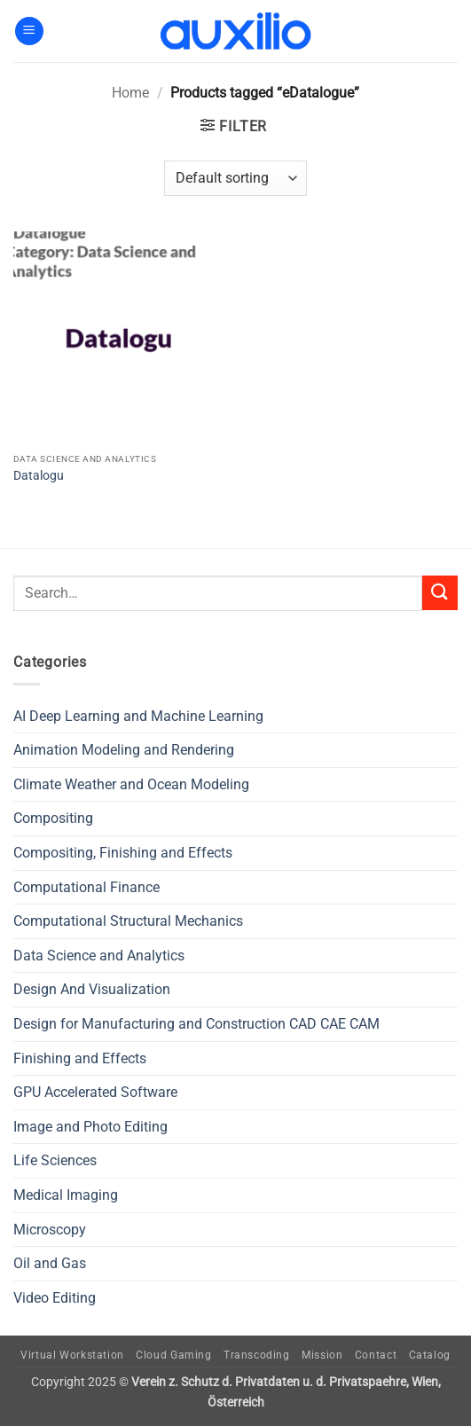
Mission (322, 1355)
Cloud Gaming (173, 1355)
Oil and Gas (49, 1263)
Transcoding (257, 1355)
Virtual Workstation (72, 1355)
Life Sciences (55, 1160)
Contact (375, 1355)
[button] (29, 31)
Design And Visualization (91, 989)
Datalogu (38, 475)
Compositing (53, 818)
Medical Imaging (65, 1195)
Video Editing (54, 1297)
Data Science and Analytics (98, 955)
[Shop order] (235, 178)
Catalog (430, 1355)
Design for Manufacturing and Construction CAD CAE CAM (196, 1023)
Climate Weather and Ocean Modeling (131, 784)
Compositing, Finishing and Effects (122, 852)
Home (130, 92)
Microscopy (49, 1229)
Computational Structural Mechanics (128, 921)
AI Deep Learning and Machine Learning (138, 716)
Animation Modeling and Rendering (123, 749)
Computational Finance (86, 887)
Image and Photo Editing (90, 1126)
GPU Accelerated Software (95, 1092)
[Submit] (440, 593)
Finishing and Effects (79, 1058)
